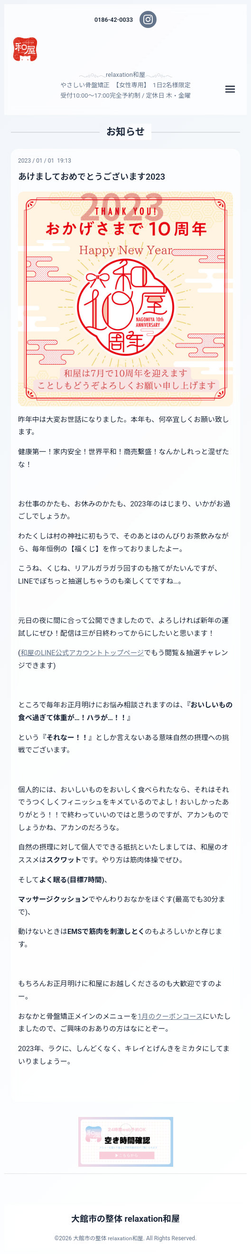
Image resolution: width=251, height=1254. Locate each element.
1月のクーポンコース (171, 1016)
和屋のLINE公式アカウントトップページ (84, 653)
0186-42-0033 (114, 19)
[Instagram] (148, 19)
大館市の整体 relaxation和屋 (126, 1219)
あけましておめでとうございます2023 (93, 177)
